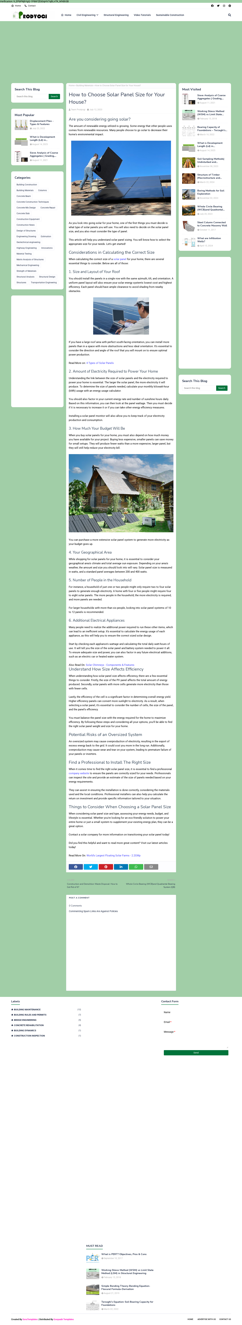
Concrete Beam (24, 196)
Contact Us (225, 1319)
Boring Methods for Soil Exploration (210, 192)
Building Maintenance (47, 1009)
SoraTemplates (30, 1319)
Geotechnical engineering (28, 242)
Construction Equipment (28, 219)
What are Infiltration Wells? (209, 240)
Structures (21, 282)
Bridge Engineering (47, 1020)
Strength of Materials (26, 271)
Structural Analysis (25, 277)
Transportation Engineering (44, 282)
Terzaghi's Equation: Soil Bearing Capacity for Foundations (127, 1303)
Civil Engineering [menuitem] (86, 15)
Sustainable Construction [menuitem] (170, 15)
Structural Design (47, 277)
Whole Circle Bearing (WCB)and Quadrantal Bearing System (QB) (210, 208)
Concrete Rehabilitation (47, 1025)
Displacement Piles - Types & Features (42, 123)
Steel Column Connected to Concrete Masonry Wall (212, 224)
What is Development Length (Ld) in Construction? (42, 138)
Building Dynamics (47, 1030)
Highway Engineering (27, 248)
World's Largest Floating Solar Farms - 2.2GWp (113, 855)
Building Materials (25, 190)
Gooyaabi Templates (64, 1319)
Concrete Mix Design (26, 207)
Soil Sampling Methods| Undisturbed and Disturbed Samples (210, 160)
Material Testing (24, 254)
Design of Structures (26, 231)
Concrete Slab (23, 213)
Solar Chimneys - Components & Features (111, 665)
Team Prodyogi (78, 109)
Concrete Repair (47, 207)
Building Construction (27, 184)
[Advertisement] (116, 51)
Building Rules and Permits (47, 1014)
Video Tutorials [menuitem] (142, 15)
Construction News (26, 225)
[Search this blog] (32, 96)
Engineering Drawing (26, 236)
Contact (30, 5)
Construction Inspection (47, 1035)
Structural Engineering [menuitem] (116, 15)
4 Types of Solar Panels (100, 363)
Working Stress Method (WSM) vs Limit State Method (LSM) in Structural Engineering (210, 113)
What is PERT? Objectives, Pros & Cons (124, 1254)
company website (79, 773)
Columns (42, 190)
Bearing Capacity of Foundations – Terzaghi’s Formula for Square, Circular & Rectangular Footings (211, 129)
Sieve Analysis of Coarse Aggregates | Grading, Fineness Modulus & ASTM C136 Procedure (44, 154)
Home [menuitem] (66, 15)
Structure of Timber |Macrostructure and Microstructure (208, 176)
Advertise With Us (207, 1319)
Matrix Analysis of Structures (30, 259)
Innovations (47, 248)
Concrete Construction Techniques (33, 202)
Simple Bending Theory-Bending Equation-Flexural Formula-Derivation (125, 1288)
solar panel (119, 259)
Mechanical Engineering (28, 265)
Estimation (46, 236)
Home (16, 5)
